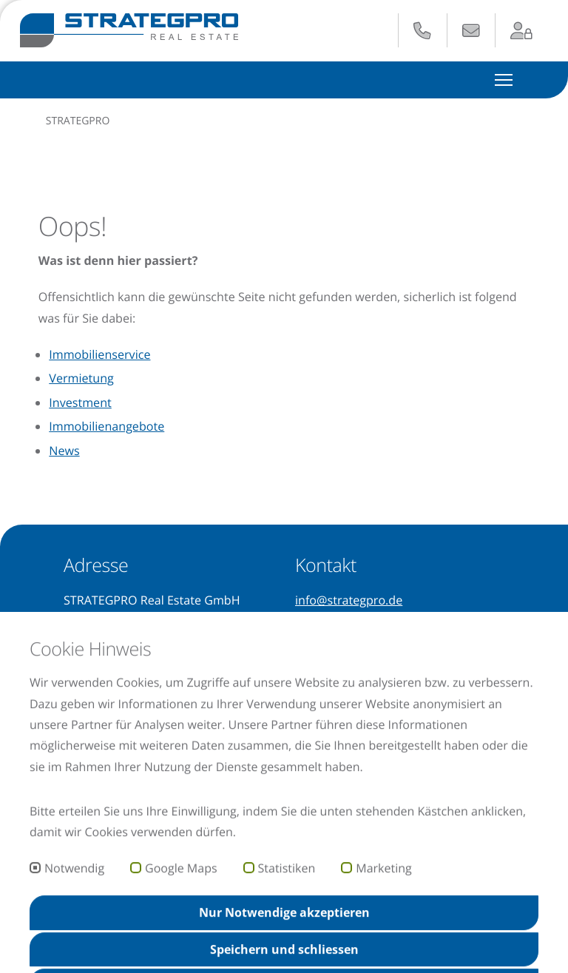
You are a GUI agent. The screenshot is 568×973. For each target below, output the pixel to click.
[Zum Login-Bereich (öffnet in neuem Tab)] (521, 31)
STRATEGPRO (78, 121)
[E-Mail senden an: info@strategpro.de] (471, 31)
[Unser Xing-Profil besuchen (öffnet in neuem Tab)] (72, 706)
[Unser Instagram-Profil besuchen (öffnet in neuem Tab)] (129, 706)
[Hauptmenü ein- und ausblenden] (504, 79)
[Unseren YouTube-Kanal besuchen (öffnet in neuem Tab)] (100, 706)
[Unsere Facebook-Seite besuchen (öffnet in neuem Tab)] (154, 706)
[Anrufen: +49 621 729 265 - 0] (422, 31)
